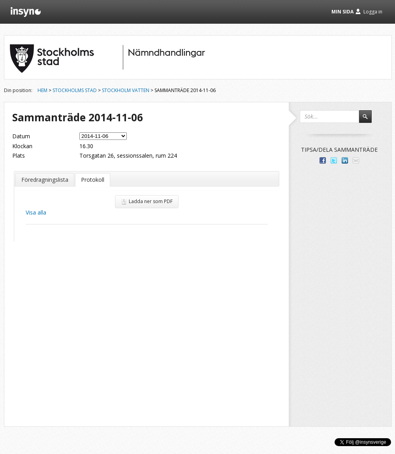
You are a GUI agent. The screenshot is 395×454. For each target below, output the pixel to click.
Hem (42, 90)
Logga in (372, 11)
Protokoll (92, 179)
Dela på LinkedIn (345, 160)
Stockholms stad (75, 90)
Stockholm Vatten (125, 90)
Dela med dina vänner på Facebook (323, 160)
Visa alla (36, 212)
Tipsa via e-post (356, 160)
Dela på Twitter (334, 160)
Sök (369, 120)
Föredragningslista (44, 179)
